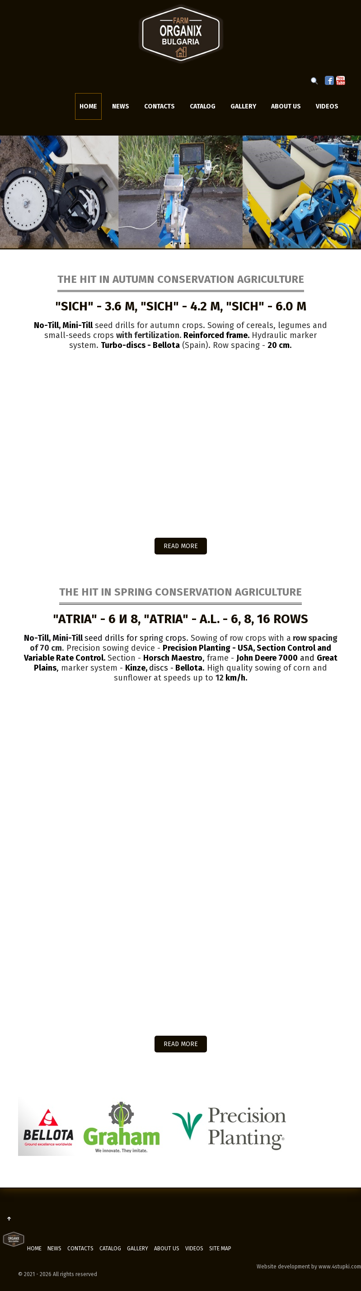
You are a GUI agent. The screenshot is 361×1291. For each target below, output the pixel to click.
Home (88, 106)
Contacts (159, 106)
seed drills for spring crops (105, 638)
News (120, 106)
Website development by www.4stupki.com (309, 1266)
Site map (220, 1248)
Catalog (203, 106)
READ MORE (181, 546)
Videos (327, 106)
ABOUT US (286, 106)
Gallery (243, 106)
